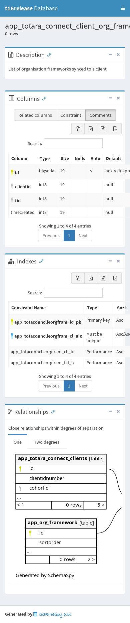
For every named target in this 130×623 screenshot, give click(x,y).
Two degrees (46, 442)
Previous (51, 235)
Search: (65, 143)
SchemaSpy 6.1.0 (52, 614)
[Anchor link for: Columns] (43, 98)
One (18, 442)
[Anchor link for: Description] (48, 54)
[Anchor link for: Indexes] (40, 261)
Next (83, 235)
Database (31, 8)
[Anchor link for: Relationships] (52, 411)
